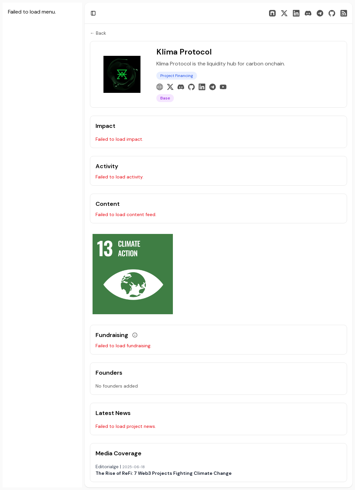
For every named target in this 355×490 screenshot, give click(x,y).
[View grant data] (135, 335)
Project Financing (176, 75)
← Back (98, 33)
